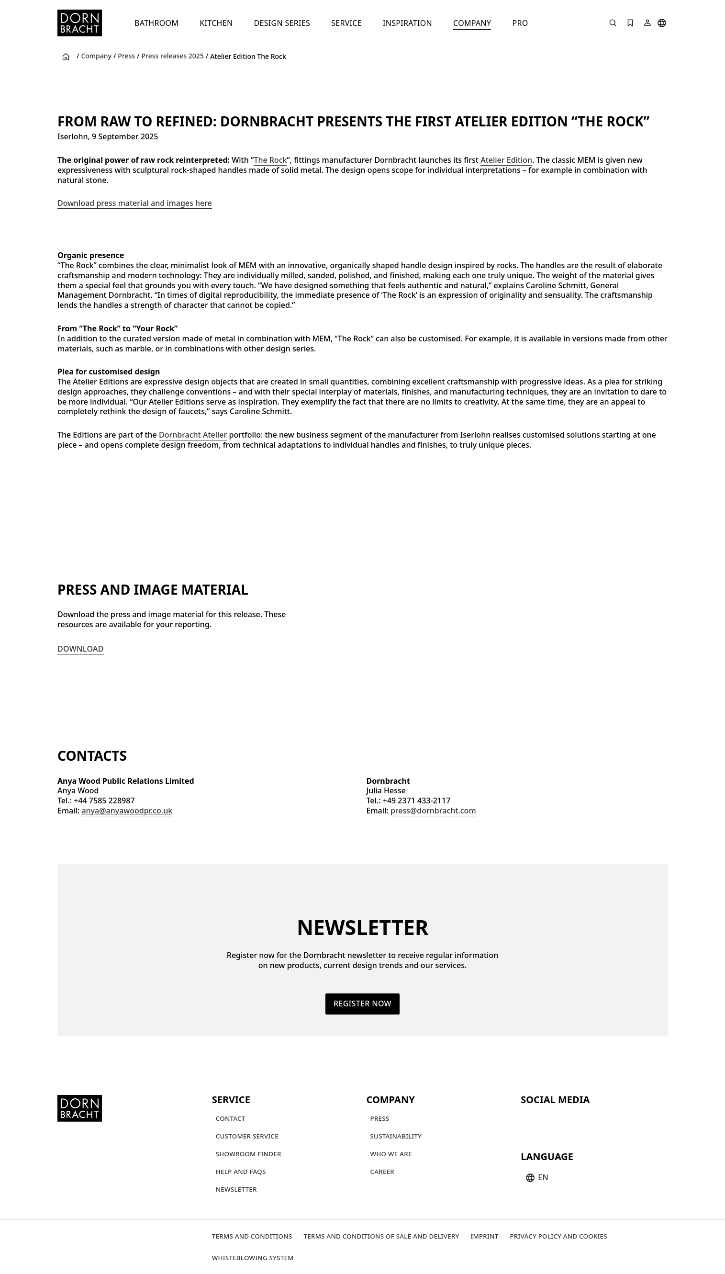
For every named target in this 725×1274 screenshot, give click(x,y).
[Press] (380, 1118)
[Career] (382, 1171)
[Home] (79, 23)
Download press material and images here (134, 203)
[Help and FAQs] (241, 1171)
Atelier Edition (506, 160)
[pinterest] (564, 1119)
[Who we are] (391, 1153)
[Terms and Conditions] (252, 1236)
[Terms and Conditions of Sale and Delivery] (381, 1236)
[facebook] (581, 1119)
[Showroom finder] (248, 1153)
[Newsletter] (236, 1189)
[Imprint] (484, 1236)
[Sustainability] (396, 1136)
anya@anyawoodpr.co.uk (126, 810)
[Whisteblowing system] (253, 1257)
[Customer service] (247, 1136)
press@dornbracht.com (433, 810)
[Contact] (230, 1118)
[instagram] (546, 1119)
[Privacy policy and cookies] (558, 1236)
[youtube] (529, 1119)
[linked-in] (598, 1119)
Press (126, 56)
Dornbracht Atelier (193, 434)
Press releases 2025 (173, 56)
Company (96, 56)
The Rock (270, 160)
